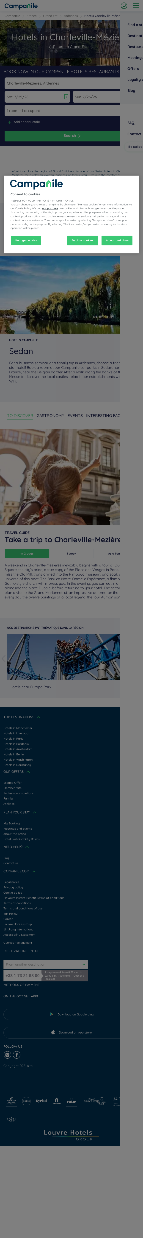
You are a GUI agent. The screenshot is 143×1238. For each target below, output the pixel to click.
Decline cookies (83, 240)
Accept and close (117, 240)
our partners (50, 208)
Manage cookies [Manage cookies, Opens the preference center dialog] (26, 240)
